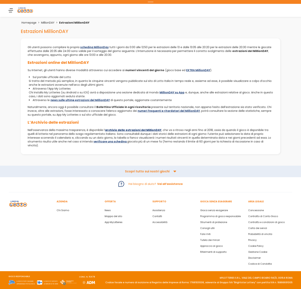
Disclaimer (254, 257)
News (108, 210)
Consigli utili (207, 228)
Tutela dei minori (210, 240)
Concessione (256, 210)
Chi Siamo (63, 210)
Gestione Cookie (257, 252)
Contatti (157, 216)
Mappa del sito (113, 216)
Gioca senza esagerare (214, 210)
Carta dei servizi (257, 228)
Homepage (29, 22)
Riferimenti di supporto (213, 252)
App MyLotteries (113, 222)
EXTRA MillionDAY (198, 70)
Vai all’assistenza (170, 183)
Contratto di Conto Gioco (263, 216)
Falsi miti (205, 234)
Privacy (252, 240)
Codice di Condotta (260, 263)
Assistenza (158, 210)
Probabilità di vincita (260, 234)
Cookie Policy (256, 246)
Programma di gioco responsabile (220, 216)
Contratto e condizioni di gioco (266, 222)
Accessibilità (159, 222)
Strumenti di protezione (213, 222)
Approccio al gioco (211, 246)
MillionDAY (48, 22)
